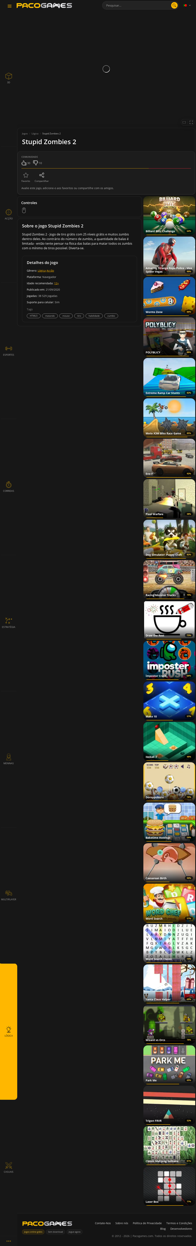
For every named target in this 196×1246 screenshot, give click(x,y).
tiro (79, 315)
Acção (50, 270)
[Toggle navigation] (9, 6)
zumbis (111, 315)
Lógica (42, 270)
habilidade (94, 315)
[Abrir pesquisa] (174, 5)
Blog (163, 1228)
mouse (66, 315)
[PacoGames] (47, 1224)
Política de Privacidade (147, 1223)
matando (50, 315)
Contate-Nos (103, 1223)
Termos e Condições (179, 1223)
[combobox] (140, 5)
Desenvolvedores (181, 1228)
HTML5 (34, 315)
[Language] (187, 5)
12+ (56, 283)
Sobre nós (121, 1223)
